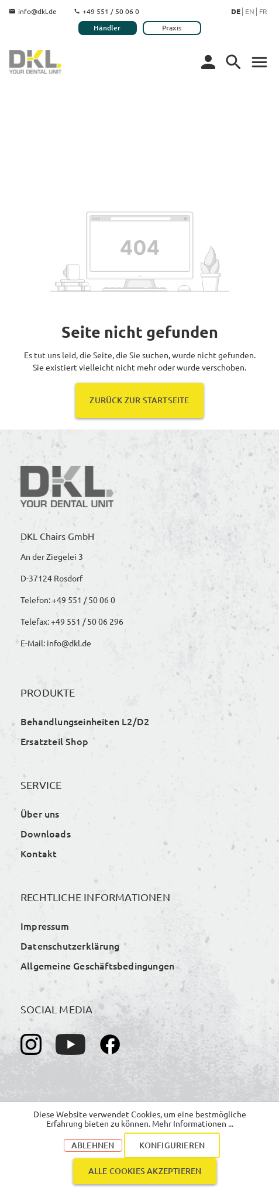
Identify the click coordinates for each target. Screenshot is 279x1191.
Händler (107, 28)
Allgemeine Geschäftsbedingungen (97, 965)
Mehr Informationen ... (192, 1123)
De (235, 11)
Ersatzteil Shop (54, 741)
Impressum (44, 925)
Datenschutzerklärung (69, 945)
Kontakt (38, 853)
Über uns (40, 813)
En (249, 11)
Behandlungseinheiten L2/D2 (84, 721)
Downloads (45, 833)
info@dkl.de (33, 11)
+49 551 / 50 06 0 (106, 11)
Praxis (171, 28)
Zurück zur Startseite (139, 400)
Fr (263, 11)
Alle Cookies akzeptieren (145, 1170)
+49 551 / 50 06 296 (87, 621)
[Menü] (233, 62)
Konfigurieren (172, 1145)
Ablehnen (93, 1145)
